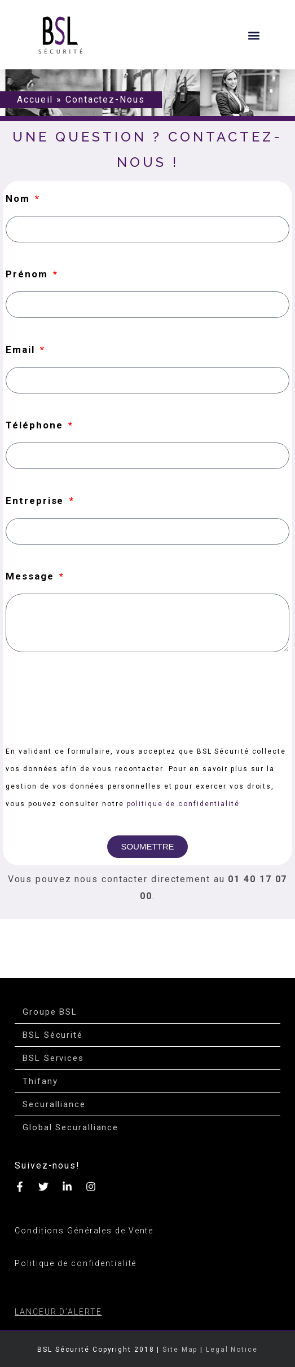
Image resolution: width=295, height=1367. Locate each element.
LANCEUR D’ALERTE (58, 1311)
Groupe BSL (50, 1012)
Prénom (28, 274)
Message (31, 576)
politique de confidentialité (183, 804)
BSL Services (53, 1058)
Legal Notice (232, 1349)
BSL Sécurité (53, 1035)
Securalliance (54, 1104)
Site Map (179, 1349)
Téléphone (36, 425)
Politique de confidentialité (76, 1263)
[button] (253, 35)
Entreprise (36, 500)
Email (22, 349)
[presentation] (91, 697)
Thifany (40, 1081)
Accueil (35, 99)
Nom (19, 198)
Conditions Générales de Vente (84, 1230)
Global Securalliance (70, 1127)
